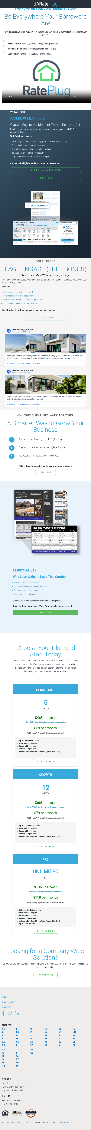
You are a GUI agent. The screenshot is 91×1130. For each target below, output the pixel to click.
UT (17, 1053)
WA (17, 1062)
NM (74, 1032)
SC (3, 1059)
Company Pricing (45, 974)
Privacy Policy (67, 1122)
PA (3, 1053)
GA (17, 1042)
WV (31, 1049)
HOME (5, 997)
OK (74, 1045)
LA (45, 1029)
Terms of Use (57, 1122)
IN (31, 1038)
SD (3, 1062)
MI (45, 1042)
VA (17, 1056)
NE (60, 1042)
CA (3, 1042)
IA (31, 1029)
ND (60, 1038)
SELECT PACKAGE (45, 761)
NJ (74, 1029)
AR (3, 1035)
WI (17, 1065)
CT (17, 1029)
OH (74, 1042)
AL (3, 1032)
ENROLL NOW (45, 178)
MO (60, 1029)
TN (3, 1065)
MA (45, 1032)
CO (3, 1045)
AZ (3, 1038)
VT (17, 1059)
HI (17, 1045)
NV (74, 1035)
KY (31, 1045)
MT (60, 1032)
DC (17, 1032)
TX (17, 1049)
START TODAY (45, 612)
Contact (6, 1007)
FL (17, 1038)
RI (3, 1056)
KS (31, 1042)
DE (17, 1035)
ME (45, 1038)
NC (60, 1035)
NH (60, 1045)
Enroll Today (45, 317)
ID (31, 1032)
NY (74, 1038)
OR (3, 1049)
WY (31, 1053)
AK (3, 1029)
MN (45, 1045)
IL (31, 1035)
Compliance (8, 1002)
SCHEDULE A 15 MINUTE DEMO (45, 170)
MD (45, 1035)
